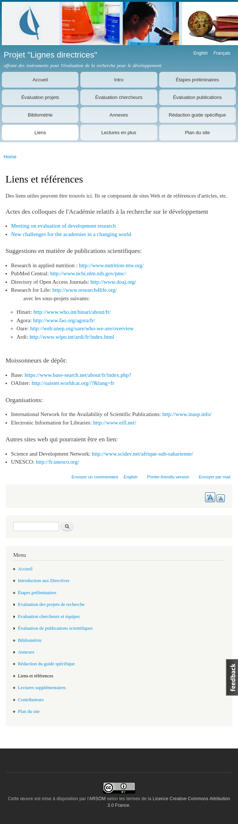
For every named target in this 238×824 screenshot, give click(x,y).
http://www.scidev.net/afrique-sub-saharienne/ (142, 454)
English (200, 53)
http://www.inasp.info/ (187, 414)
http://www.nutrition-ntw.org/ (111, 265)
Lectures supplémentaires (42, 687)
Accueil (40, 79)
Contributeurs (31, 699)
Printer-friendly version (168, 477)
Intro (119, 79)
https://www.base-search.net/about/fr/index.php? (78, 375)
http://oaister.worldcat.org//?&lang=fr (73, 383)
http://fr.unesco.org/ (57, 462)
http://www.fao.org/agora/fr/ (64, 320)
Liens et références (36, 675)
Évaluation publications (197, 97)
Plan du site (197, 132)
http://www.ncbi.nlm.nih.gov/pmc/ (88, 273)
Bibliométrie (40, 115)
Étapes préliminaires (197, 79)
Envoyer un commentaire (95, 477)
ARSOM (97, 798)
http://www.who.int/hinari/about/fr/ (72, 312)
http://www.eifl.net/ (114, 423)
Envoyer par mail (214, 477)
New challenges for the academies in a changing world (71, 234)
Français (221, 53)
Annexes (119, 115)
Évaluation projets (40, 97)
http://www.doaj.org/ (113, 282)
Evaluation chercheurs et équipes (49, 616)
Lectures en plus (118, 132)
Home (10, 156)
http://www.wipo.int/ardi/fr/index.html (71, 337)
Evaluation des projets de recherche (51, 604)
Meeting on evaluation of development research (63, 226)
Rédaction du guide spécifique (46, 663)
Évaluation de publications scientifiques (55, 628)
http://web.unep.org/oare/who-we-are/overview (82, 328)
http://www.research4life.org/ (84, 290)
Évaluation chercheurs (119, 97)
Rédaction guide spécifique (197, 115)
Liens (40, 132)
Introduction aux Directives (44, 580)
